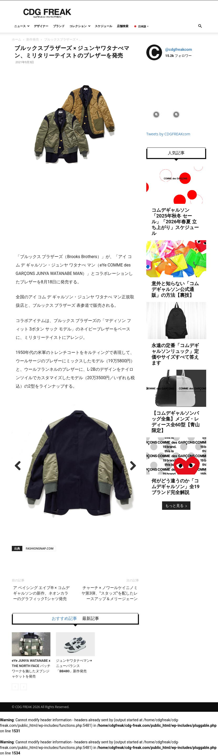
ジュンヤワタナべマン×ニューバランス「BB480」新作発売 (74, 666)
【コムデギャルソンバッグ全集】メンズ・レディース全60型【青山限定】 (176, 421)
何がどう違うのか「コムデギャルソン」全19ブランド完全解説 (176, 486)
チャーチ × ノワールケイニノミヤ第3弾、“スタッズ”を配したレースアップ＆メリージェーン (109, 593)
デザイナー (41, 26)
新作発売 (32, 39)
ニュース (22, 26)
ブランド (59, 26)
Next (131, 466)
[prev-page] (15, 687)
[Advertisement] (75, 208)
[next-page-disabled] (23, 687)
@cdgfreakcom (178, 49)
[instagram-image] (156, 75)
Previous (19, 466)
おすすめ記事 (64, 618)
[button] (200, 26)
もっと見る (176, 505)
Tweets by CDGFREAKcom (168, 133)
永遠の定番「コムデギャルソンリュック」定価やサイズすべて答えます (175, 354)
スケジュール (103, 26)
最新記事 (90, 618)
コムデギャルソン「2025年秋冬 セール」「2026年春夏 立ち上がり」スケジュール (175, 221)
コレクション (80, 26)
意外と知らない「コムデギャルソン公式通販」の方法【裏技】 (175, 289)
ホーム (16, 39)
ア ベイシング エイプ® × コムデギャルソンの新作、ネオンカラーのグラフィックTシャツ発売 (41, 593)
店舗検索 (122, 26)
